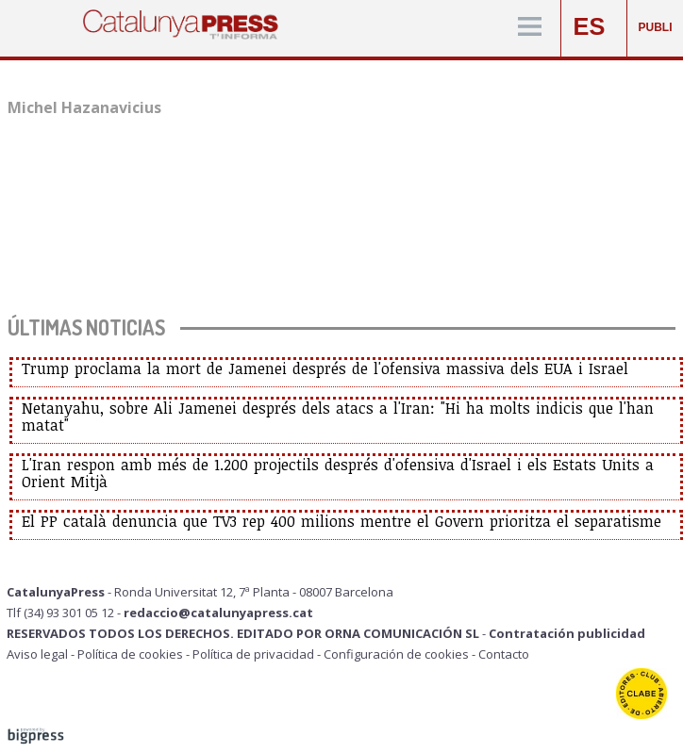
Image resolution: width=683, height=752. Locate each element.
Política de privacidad (253, 654)
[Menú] (529, 28)
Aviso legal (37, 654)
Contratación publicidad (567, 633)
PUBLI (656, 27)
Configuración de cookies (396, 654)
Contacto (503, 654)
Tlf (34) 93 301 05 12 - (65, 612)
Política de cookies (130, 654)
